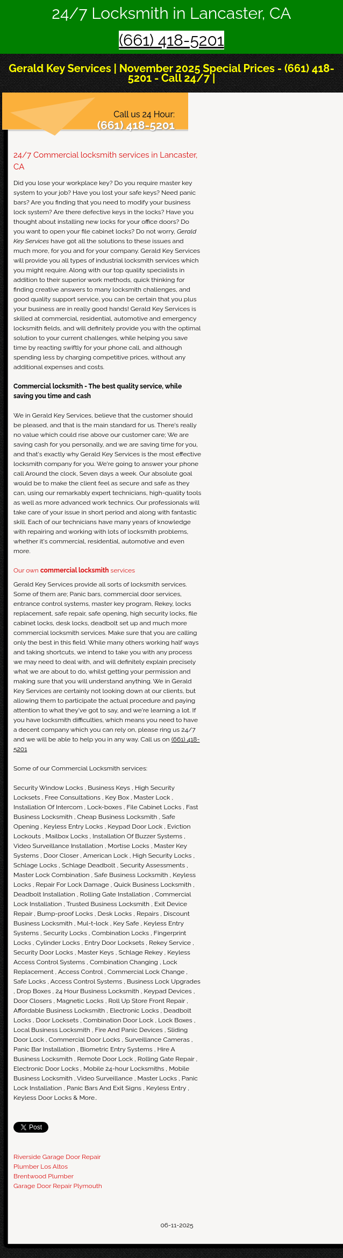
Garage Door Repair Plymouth (57, 1186)
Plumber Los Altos (40, 1166)
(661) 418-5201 (171, 40)
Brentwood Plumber (43, 1176)
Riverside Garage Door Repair (57, 1157)
